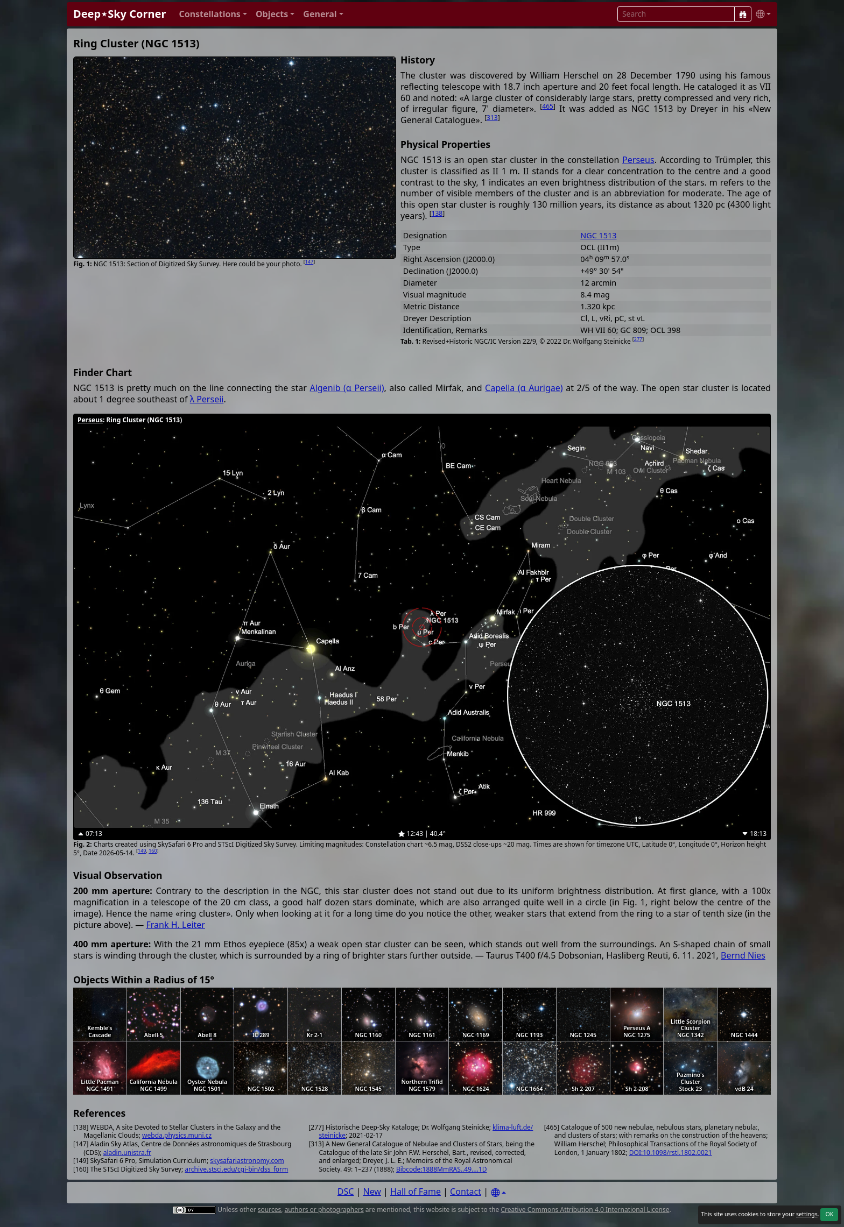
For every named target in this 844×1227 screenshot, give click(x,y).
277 (638, 339)
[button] (212, 14)
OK (829, 1214)
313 (492, 117)
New (372, 1191)
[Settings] (498, 1193)
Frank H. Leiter (175, 925)
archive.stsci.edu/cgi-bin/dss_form (236, 1169)
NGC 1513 (598, 235)
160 (153, 850)
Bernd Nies (743, 955)
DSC (345, 1191)
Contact (465, 1191)
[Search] (742, 14)
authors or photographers (324, 1209)
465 (547, 106)
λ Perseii (207, 399)
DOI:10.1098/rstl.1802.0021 (670, 1152)
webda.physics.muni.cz (177, 1135)
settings (807, 1214)
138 (437, 213)
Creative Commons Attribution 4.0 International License (585, 1209)
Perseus (638, 160)
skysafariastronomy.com (247, 1160)
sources (269, 1209)
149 (142, 850)
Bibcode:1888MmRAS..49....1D (441, 1169)
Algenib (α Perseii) (347, 388)
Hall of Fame (415, 1191)
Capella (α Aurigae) (524, 388)
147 (309, 261)
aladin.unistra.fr (127, 1152)
